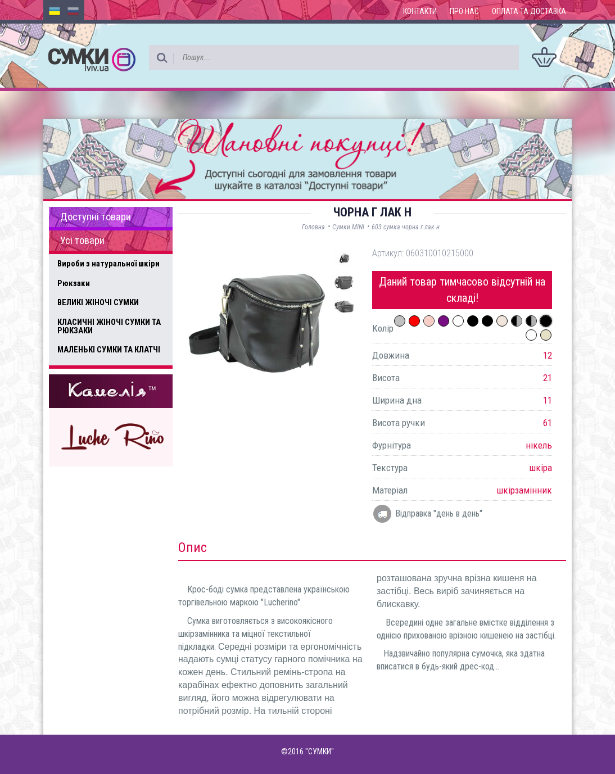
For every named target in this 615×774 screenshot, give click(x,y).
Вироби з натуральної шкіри (108, 264)
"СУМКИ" (319, 751)
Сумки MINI (348, 227)
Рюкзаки (73, 283)
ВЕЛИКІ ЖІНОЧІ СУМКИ (98, 302)
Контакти (420, 11)
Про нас (464, 11)
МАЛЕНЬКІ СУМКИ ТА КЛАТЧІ (108, 350)
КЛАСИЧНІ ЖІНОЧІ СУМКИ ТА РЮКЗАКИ (109, 326)
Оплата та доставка (529, 11)
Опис (192, 547)
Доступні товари (95, 217)
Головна (313, 227)
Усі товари (82, 240)
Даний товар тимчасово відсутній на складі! (462, 290)
